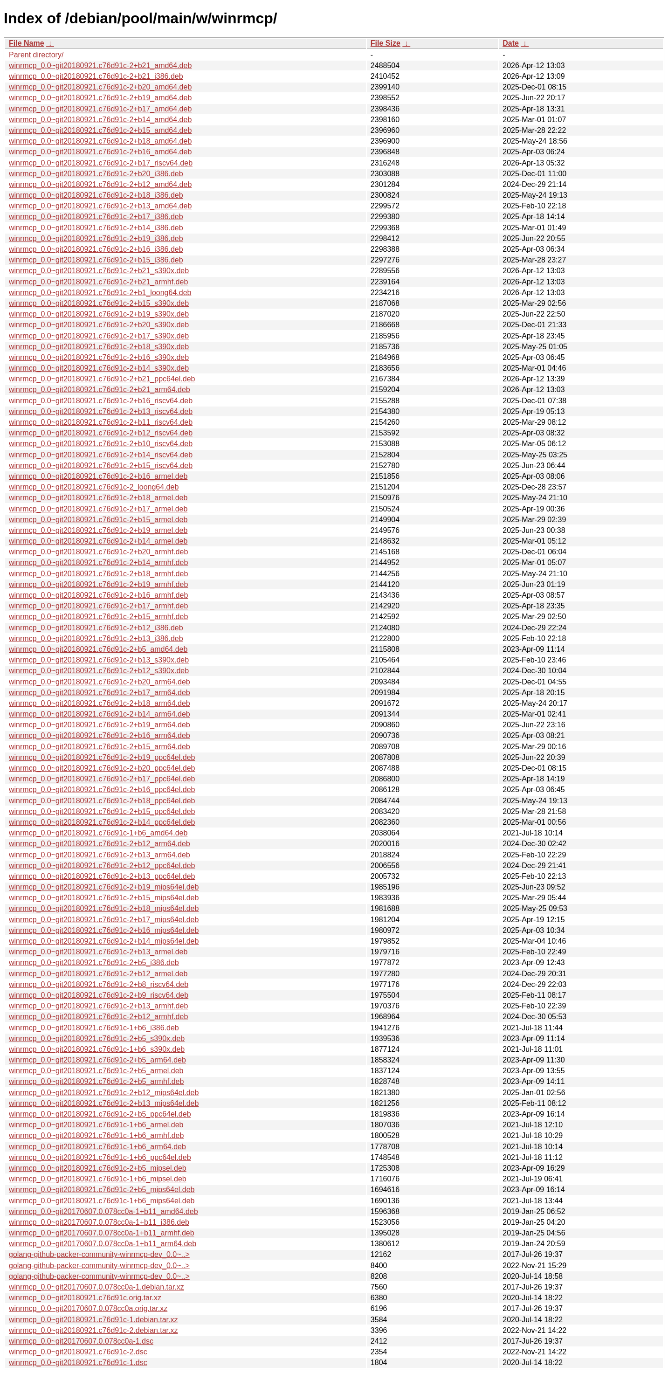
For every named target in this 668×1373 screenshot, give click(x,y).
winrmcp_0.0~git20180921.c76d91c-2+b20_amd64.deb (100, 87)
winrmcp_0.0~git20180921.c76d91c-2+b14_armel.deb (98, 541)
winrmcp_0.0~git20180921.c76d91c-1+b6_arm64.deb (97, 1147)
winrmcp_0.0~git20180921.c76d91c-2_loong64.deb (94, 487)
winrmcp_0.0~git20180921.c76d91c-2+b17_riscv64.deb (101, 163)
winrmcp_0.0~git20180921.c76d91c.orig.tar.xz (85, 1298)
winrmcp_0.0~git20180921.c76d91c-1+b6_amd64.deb (98, 833)
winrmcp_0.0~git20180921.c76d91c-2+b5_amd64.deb (98, 649)
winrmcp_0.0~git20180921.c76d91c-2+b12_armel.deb (98, 974)
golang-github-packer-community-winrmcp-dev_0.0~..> (99, 1254)
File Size (385, 43)
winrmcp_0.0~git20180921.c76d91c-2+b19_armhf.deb (98, 584)
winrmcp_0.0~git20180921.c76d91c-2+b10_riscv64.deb (101, 444)
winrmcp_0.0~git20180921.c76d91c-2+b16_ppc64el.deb (102, 789)
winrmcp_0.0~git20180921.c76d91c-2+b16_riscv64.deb (101, 401)
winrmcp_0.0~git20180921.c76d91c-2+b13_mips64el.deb (104, 1103)
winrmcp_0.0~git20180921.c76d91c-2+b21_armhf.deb (98, 282)
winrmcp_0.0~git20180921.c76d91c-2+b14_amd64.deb (100, 120)
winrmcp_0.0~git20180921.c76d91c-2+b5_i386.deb (94, 962)
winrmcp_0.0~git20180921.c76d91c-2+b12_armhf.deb (98, 1017)
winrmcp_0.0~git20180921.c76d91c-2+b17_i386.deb (96, 217)
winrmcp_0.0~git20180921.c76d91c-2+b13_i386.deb (96, 638)
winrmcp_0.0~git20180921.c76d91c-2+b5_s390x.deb (97, 1038)
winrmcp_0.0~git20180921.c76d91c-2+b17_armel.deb (98, 509)
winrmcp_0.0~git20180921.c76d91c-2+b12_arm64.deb (99, 844)
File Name (26, 43)
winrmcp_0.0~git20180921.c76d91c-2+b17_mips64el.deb (104, 920)
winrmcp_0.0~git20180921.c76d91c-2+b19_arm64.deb (99, 725)
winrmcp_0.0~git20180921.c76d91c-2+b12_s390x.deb (99, 671)
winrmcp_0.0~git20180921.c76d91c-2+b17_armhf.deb (98, 606)
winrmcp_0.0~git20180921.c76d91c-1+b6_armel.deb (96, 1125)
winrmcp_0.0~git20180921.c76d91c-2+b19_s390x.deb (99, 314)
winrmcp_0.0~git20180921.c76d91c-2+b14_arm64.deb (99, 714)
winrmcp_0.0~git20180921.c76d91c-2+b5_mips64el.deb (102, 1190)
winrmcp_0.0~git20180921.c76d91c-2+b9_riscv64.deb (98, 995)
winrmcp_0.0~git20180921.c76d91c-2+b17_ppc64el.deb (102, 779)
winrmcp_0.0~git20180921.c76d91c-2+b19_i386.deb (96, 238)
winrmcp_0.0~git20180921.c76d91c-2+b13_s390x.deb (99, 660)
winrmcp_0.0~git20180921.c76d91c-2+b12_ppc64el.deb (102, 865)
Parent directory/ (36, 55)
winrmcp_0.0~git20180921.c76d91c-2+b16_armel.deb (98, 476)
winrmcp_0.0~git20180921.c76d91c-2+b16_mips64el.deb (104, 930)
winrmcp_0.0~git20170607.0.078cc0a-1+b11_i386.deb (99, 1222)
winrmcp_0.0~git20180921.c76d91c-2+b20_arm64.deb (99, 682)
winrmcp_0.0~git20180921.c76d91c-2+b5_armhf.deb (96, 1081)
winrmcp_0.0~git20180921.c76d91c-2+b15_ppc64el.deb (102, 811)
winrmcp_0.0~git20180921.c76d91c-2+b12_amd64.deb (100, 184)
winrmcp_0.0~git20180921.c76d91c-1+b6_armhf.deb (96, 1135)
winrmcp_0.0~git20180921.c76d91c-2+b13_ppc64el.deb (102, 876)
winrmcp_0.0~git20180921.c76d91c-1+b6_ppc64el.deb (100, 1157)
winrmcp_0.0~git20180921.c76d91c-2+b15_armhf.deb (98, 617)
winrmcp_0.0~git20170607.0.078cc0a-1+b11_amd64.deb (103, 1211)
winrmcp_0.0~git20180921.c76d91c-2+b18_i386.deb (96, 195)
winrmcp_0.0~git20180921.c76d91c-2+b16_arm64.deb (99, 735)
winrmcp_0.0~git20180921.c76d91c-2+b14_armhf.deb (98, 562)
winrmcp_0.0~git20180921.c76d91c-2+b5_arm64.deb (97, 1060)
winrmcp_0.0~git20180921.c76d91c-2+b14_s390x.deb (99, 368)
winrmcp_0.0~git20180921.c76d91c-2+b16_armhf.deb (98, 595)
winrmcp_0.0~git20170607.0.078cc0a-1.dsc (81, 1341)
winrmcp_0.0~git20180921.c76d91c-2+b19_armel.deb (98, 530)
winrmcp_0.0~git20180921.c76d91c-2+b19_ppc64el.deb (102, 757)
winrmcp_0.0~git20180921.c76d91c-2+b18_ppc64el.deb (102, 801)
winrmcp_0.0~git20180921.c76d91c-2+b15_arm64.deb (99, 747)
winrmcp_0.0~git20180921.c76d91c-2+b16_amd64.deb (100, 152)
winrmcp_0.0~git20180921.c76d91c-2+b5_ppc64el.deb (100, 1114)
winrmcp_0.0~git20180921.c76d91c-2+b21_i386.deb (96, 76)
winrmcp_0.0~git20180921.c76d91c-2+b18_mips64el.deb (104, 908)
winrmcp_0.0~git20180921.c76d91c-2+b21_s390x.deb (99, 271)
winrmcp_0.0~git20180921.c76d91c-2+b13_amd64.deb (100, 206)
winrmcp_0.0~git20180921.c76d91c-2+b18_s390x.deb (99, 347)
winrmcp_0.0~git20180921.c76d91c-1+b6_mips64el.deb (102, 1201)
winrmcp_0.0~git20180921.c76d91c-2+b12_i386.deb (96, 628)
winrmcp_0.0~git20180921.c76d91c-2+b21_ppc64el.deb (102, 379)
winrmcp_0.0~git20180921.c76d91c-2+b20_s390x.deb (99, 325)
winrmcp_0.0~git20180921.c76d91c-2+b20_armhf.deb (98, 552)
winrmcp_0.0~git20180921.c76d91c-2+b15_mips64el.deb (104, 898)
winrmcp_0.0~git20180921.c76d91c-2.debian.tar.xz (93, 1330)
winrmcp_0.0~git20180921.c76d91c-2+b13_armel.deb (98, 952)
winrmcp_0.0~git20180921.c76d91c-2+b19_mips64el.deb (104, 887)
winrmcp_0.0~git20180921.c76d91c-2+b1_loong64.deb (100, 293)
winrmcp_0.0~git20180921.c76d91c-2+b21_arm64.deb (99, 389)
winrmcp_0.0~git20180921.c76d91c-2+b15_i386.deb (96, 260)
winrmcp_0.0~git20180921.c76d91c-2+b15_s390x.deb (99, 303)
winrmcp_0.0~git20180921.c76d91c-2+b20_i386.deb (96, 174)
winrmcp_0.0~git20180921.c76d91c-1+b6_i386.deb (94, 1028)
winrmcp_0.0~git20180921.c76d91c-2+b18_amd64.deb (100, 141)
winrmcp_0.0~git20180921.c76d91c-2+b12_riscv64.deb (101, 433)
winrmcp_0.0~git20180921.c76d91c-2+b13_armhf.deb (98, 1006)
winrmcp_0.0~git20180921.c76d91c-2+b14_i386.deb (96, 228)
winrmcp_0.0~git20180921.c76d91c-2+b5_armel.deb (96, 1071)
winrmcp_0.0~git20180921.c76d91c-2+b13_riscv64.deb (101, 411)
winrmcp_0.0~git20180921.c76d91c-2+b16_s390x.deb (99, 357)
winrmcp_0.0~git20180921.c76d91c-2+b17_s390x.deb (99, 336)
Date (511, 43)
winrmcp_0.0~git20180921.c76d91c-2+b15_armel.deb (98, 520)
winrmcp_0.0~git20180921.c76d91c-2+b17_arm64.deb (99, 693)
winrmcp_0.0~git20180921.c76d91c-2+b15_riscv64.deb (101, 465)
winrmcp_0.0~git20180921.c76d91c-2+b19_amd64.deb (100, 98)
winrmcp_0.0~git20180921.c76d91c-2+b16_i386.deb (96, 249)
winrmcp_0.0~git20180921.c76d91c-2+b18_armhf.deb (98, 574)
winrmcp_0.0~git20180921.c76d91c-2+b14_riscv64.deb (101, 455)
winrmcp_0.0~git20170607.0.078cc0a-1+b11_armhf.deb (101, 1233)
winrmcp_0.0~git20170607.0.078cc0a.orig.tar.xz (88, 1308)
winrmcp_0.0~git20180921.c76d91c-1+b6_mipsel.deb (97, 1179)
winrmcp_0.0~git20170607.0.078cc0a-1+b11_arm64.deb (102, 1244)
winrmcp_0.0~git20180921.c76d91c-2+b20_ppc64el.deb (102, 768)
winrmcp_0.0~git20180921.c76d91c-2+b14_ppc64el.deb (102, 822)
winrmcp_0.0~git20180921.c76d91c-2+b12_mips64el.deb (104, 1093)
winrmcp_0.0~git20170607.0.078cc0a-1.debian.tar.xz (96, 1287)
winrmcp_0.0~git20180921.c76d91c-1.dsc (78, 1362)
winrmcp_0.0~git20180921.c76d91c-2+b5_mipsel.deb (97, 1168)
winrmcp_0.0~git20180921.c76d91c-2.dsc (78, 1352)
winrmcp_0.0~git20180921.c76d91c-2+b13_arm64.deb (99, 855)
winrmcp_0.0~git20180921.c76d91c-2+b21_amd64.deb (100, 65)
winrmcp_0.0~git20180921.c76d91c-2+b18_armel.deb (98, 498)
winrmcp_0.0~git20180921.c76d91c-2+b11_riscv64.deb (101, 422)
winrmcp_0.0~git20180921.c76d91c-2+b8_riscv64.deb (98, 984)
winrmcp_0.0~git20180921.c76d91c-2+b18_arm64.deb (99, 703)
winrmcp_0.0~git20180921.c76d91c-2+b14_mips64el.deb (104, 941)
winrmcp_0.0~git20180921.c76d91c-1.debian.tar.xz (93, 1320)
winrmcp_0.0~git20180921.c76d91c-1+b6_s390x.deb (97, 1049)
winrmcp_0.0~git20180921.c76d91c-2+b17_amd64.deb (100, 109)
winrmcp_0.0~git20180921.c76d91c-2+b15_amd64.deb (100, 130)
